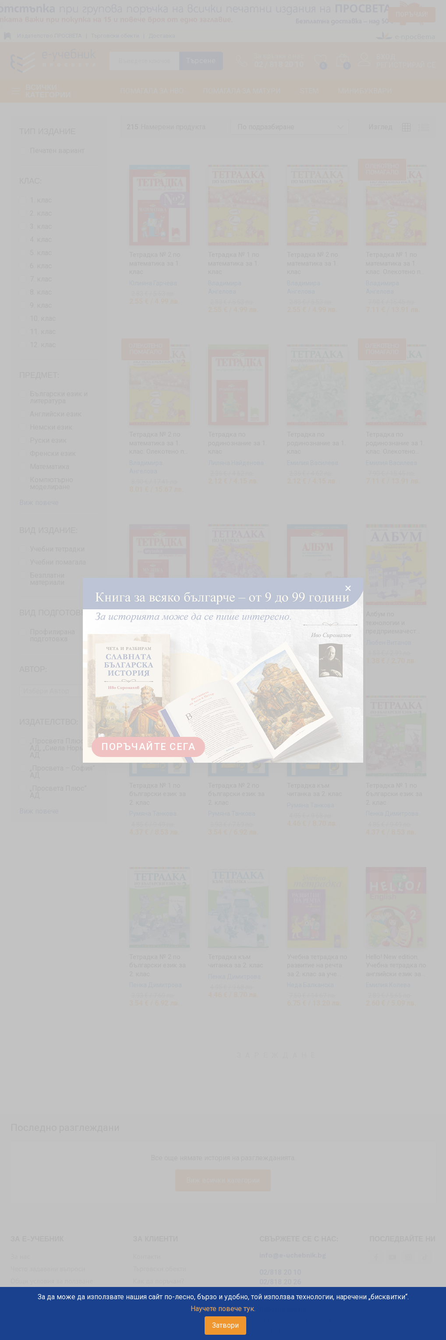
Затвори (225, 1325)
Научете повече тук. (223, 1308)
